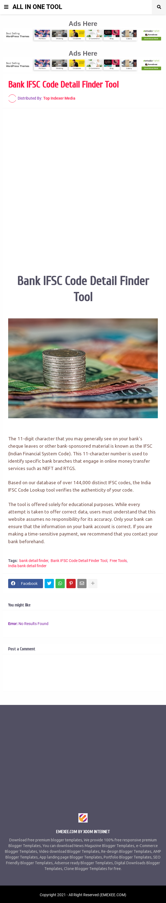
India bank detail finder (27, 566)
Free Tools (118, 561)
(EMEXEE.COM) (113, 895)
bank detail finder (33, 561)
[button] (6, 7)
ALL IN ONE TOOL (37, 7)
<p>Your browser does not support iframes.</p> (83, 182)
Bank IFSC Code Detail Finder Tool (79, 561)
